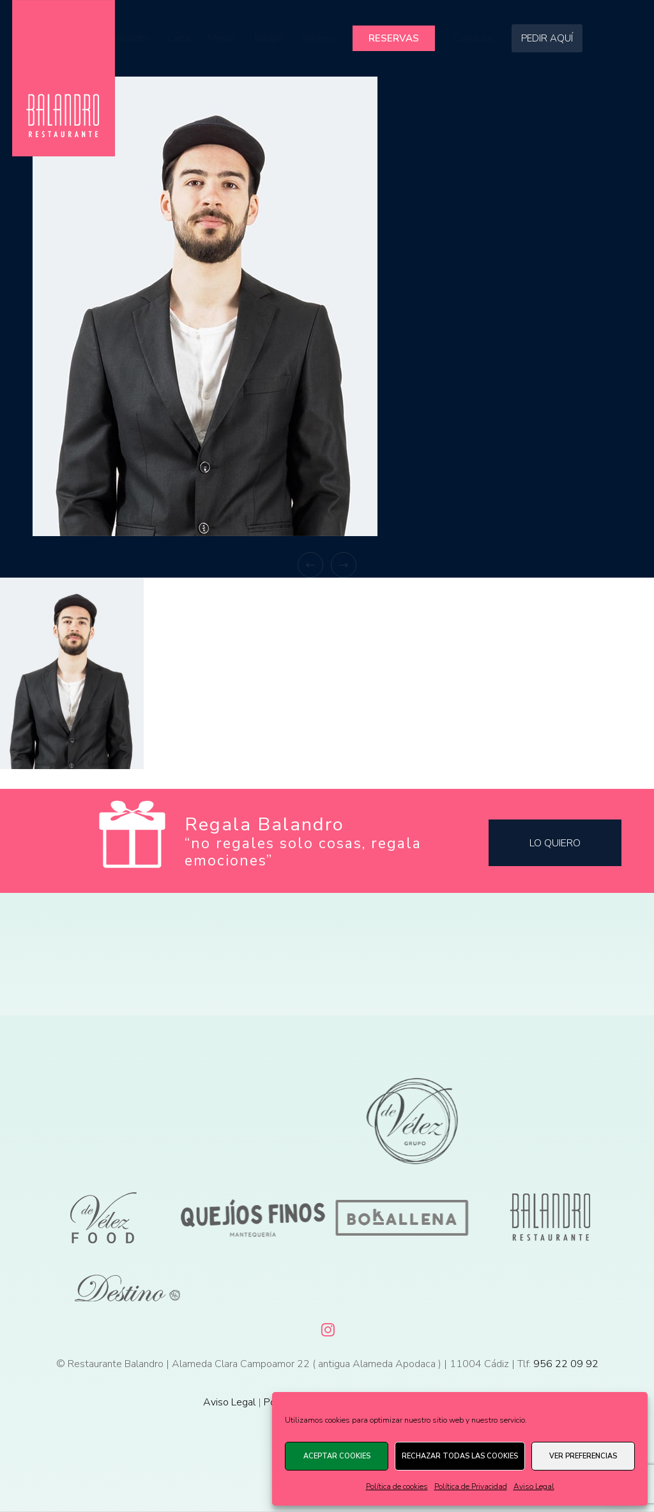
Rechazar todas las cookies (460, 1456)
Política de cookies (397, 1486)
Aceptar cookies (336, 1456)
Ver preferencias (583, 1456)
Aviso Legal (533, 1486)
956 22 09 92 (565, 1364)
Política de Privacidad (470, 1486)
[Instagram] (327, 1327)
